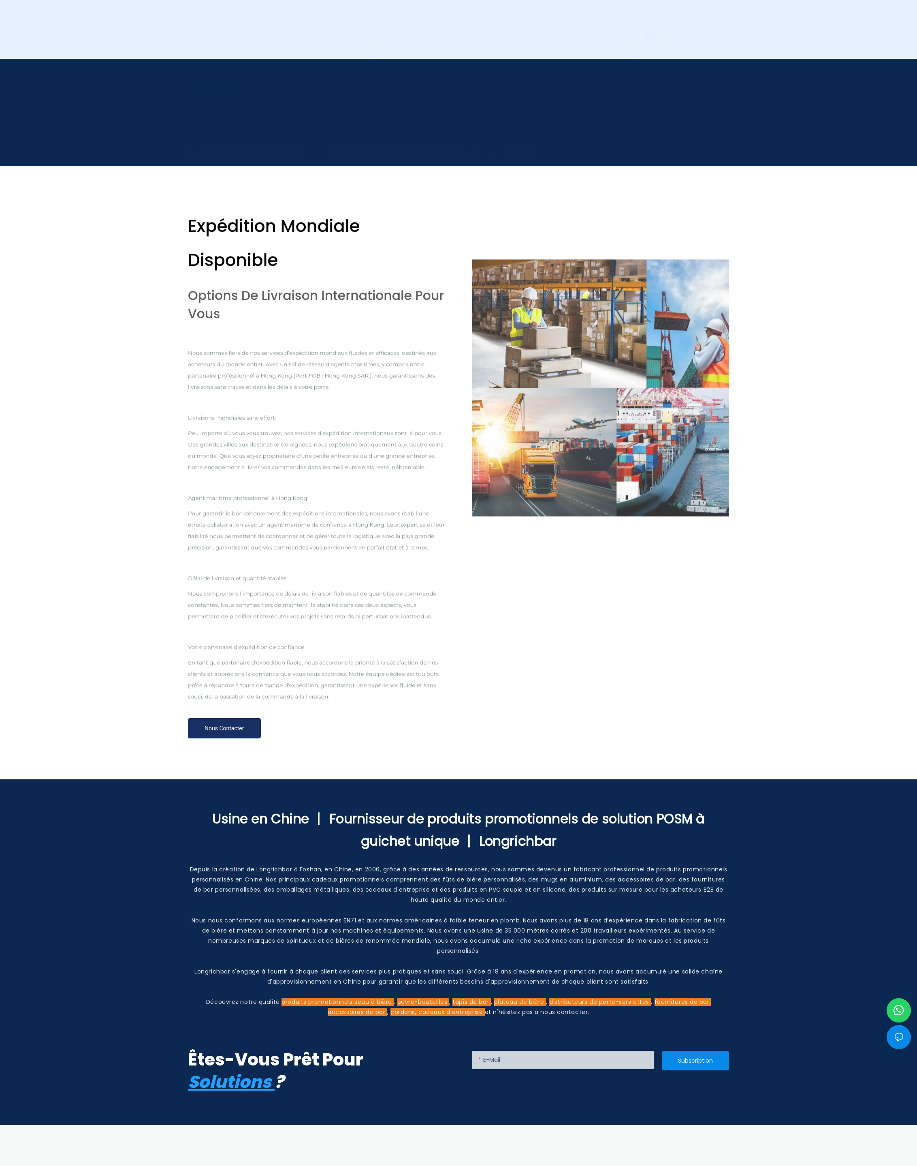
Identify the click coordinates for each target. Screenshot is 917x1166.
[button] (733, 56)
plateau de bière (520, 1002)
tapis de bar (471, 1002)
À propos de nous (405, 137)
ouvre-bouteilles (423, 1002)
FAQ (520, 137)
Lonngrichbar (248, 137)
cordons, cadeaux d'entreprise (437, 1012)
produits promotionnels (317, 1002)
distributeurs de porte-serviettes (600, 1002)
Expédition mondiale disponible (346, 159)
